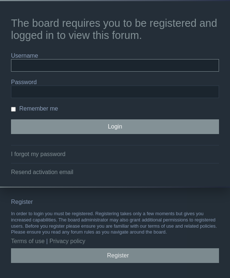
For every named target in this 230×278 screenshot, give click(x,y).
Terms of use (28, 241)
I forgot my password (38, 154)
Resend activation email (42, 172)
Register (118, 255)
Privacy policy (67, 241)
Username (24, 56)
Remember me (34, 108)
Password (24, 82)
